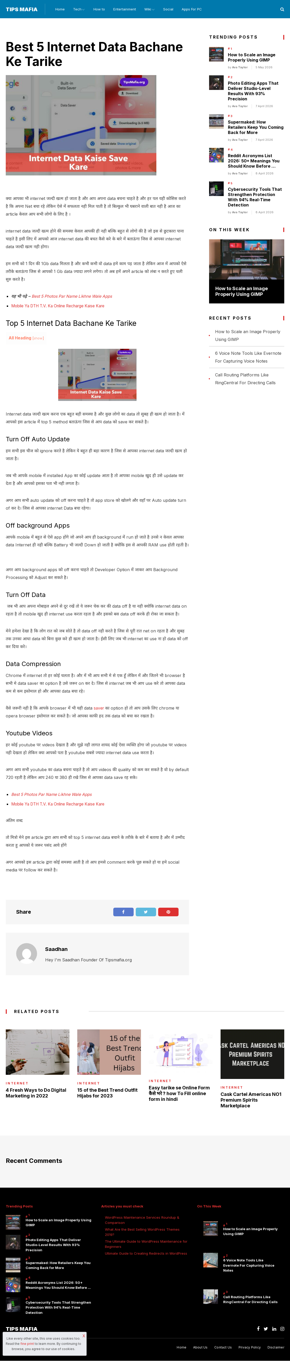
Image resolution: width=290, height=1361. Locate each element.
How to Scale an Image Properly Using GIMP (251, 58)
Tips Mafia (22, 9)
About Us (199, 1348)
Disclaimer (276, 1348)
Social (172, 9)
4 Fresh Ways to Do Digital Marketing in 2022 (36, 1093)
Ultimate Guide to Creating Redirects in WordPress (146, 1254)
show (38, 339)
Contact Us (222, 1348)
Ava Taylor (240, 68)
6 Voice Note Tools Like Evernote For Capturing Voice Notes (248, 1266)
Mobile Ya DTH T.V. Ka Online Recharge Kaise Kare (62, 306)
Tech (76, 9)
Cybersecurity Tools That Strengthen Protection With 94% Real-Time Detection (255, 197)
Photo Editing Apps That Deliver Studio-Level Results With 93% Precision (253, 91)
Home (57, 9)
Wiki (149, 9)
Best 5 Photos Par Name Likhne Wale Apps (74, 296)
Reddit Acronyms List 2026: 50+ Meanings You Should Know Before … (254, 161)
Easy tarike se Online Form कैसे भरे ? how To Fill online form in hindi (179, 1093)
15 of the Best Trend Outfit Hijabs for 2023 (107, 1093)
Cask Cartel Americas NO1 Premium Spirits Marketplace (251, 1100)
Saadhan (56, 949)
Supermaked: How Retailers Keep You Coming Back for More (255, 128)
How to (100, 9)
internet (17, 1083)
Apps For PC (197, 9)
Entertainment (126, 9)
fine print (27, 1344)
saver (99, 708)
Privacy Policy (249, 1348)
